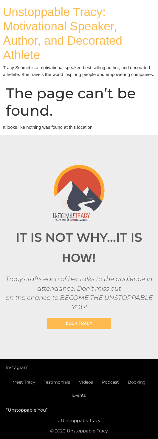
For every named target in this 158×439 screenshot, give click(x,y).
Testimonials (57, 382)
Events (79, 395)
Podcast (110, 382)
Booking (137, 382)
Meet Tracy (24, 382)
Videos (86, 382)
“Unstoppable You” (27, 410)
